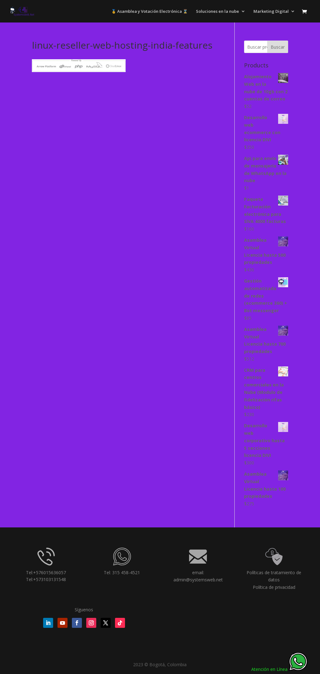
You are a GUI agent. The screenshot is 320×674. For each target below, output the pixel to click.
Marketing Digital (271, 11)
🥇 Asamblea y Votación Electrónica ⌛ (149, 11)
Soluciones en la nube (217, 11)
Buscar (278, 47)
